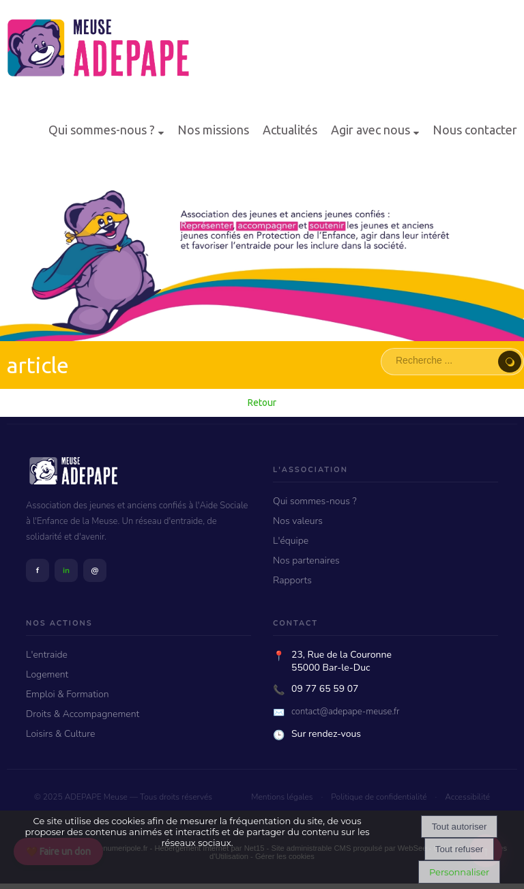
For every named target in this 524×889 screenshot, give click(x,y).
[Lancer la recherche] (509, 362)
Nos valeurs (298, 520)
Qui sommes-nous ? (101, 129)
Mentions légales (281, 796)
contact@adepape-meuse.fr (345, 711)
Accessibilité (467, 796)
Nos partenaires (306, 560)
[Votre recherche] (443, 360)
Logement (47, 674)
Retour (262, 402)
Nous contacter (475, 129)
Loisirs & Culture (60, 733)
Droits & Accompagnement (82, 714)
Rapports (292, 580)
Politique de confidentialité (378, 796)
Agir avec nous (370, 129)
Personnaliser (459, 871)
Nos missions (213, 129)
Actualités (290, 129)
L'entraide (47, 654)
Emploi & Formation (67, 694)
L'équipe (290, 540)
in (66, 570)
